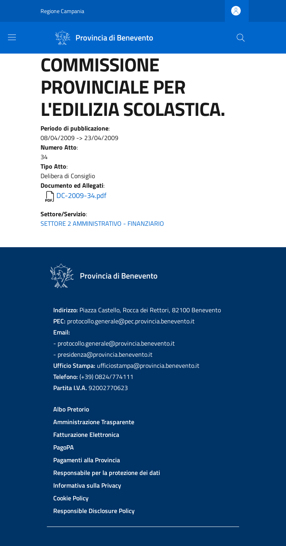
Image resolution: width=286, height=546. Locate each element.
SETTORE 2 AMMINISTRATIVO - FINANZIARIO (102, 223)
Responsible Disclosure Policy (94, 510)
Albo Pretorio (71, 409)
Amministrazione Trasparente (93, 422)
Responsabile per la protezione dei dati (106, 472)
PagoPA (63, 447)
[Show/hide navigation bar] (12, 37)
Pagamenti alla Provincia (86, 460)
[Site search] (240, 37)
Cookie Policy (71, 498)
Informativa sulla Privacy (87, 485)
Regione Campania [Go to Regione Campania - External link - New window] (62, 11)
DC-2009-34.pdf (81, 195)
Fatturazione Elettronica (86, 434)
